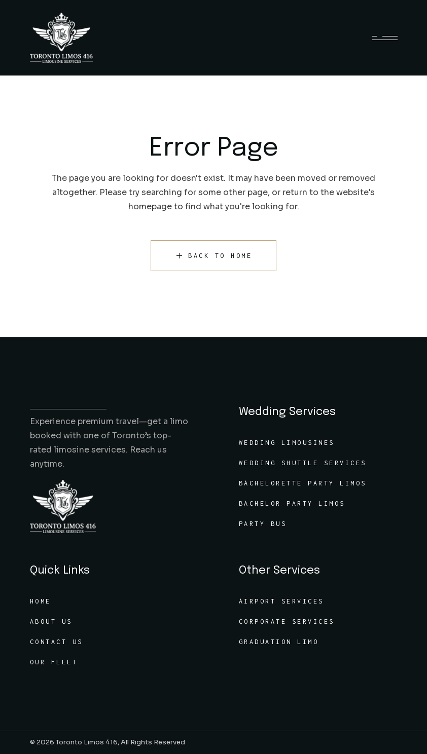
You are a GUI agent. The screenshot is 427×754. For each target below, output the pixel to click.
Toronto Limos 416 (87, 742)
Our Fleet (54, 662)
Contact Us (56, 642)
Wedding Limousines (287, 442)
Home (40, 601)
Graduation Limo (279, 642)
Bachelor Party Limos (292, 503)
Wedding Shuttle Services (303, 463)
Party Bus (263, 523)
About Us (51, 621)
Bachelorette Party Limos (303, 483)
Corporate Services (287, 621)
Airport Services (281, 601)
